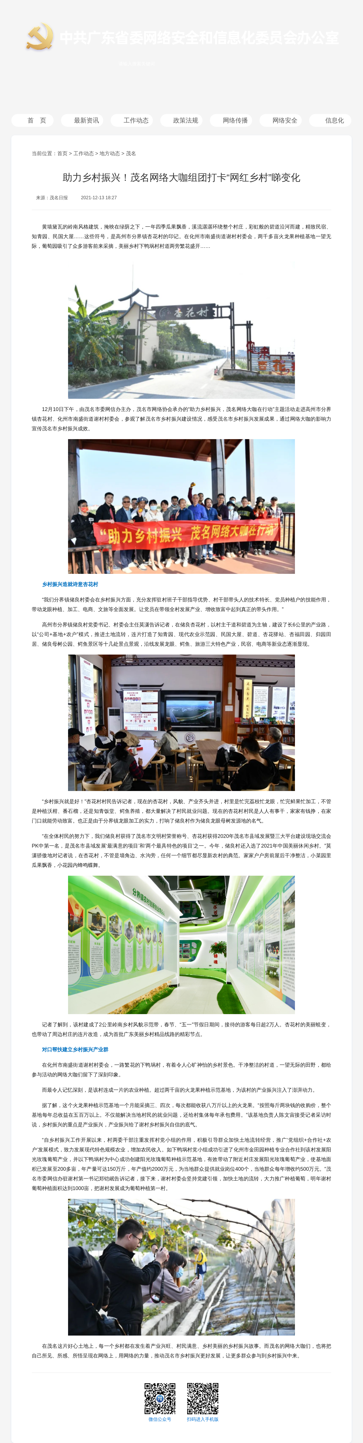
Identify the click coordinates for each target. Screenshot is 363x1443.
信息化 (334, 120)
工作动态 (136, 120)
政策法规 (185, 120)
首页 (62, 153)
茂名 (131, 153)
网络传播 (235, 120)
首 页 (37, 120)
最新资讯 (86, 120)
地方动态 (110, 153)
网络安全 (285, 120)
